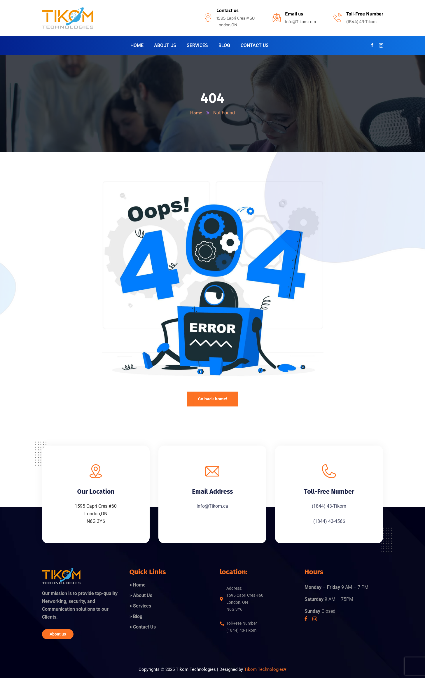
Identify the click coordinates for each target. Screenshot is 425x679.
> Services (140, 606)
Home (196, 113)
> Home (138, 585)
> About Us (141, 596)
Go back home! (212, 399)
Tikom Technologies (265, 670)
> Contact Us (143, 627)
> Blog (136, 617)
